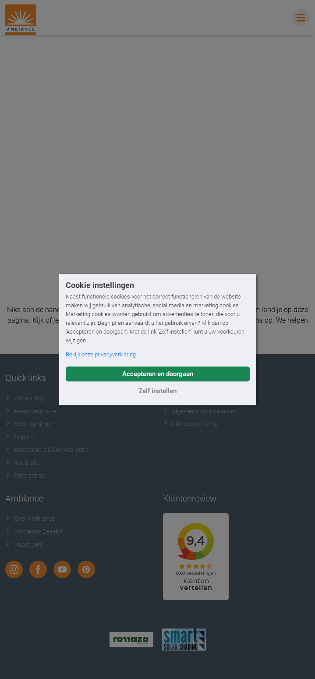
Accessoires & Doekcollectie (46, 449)
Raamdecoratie (30, 411)
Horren (19, 437)
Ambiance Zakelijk (34, 531)
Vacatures (23, 544)
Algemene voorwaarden (199, 411)
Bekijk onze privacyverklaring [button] (101, 354)
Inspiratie (22, 462)
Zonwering (24, 398)
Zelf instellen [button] (157, 391)
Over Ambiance (30, 518)
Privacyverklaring (191, 423)
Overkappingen (30, 423)
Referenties (25, 475)
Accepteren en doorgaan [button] (157, 374)
